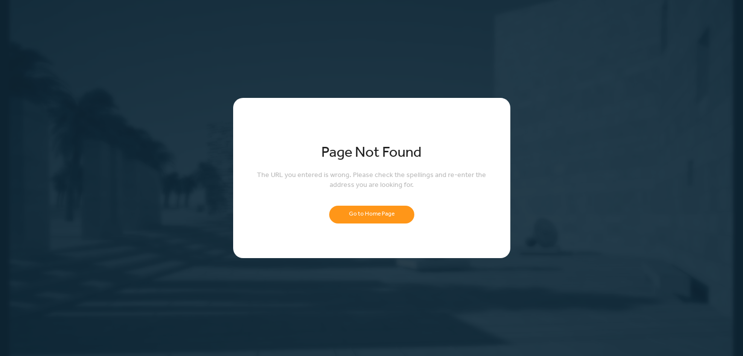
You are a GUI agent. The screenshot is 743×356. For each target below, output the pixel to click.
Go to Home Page (372, 215)
